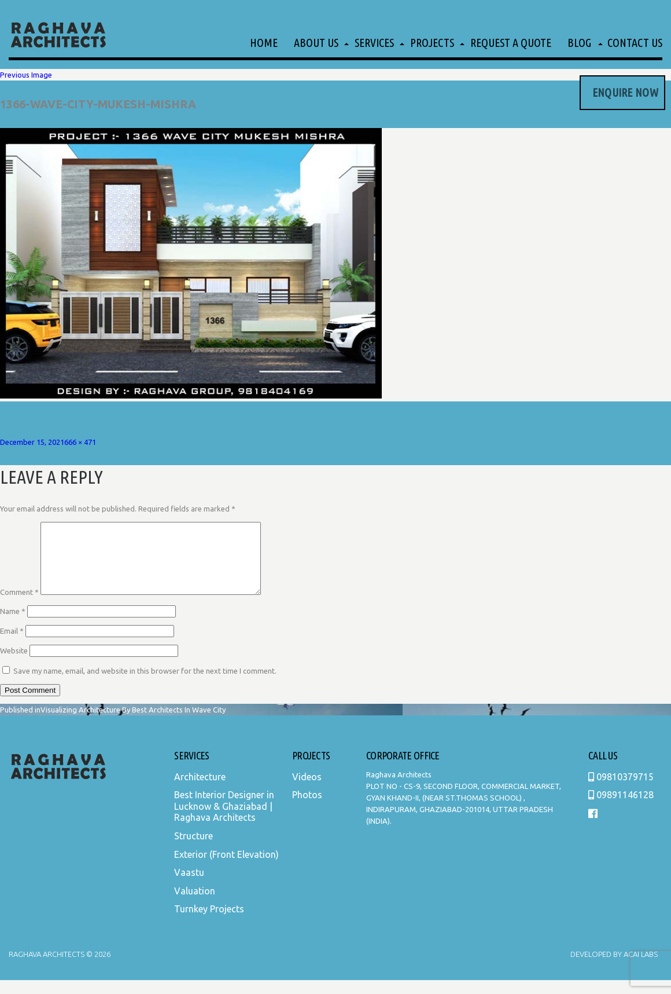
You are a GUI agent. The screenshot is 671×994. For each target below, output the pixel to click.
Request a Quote (510, 42)
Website (14, 664)
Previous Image (26, 75)
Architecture (200, 790)
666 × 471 (80, 442)
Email (12, 645)
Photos (307, 808)
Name (12, 625)
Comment (19, 606)
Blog (579, 42)
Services (374, 42)
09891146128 (621, 808)
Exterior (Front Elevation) (226, 868)
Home (264, 42)
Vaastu (189, 886)
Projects (432, 42)
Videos (307, 790)
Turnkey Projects (209, 923)
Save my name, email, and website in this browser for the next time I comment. (144, 685)
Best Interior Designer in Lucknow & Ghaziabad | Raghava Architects (224, 819)
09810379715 (621, 790)
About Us (316, 42)
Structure (193, 850)
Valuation (194, 905)
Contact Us (634, 42)
